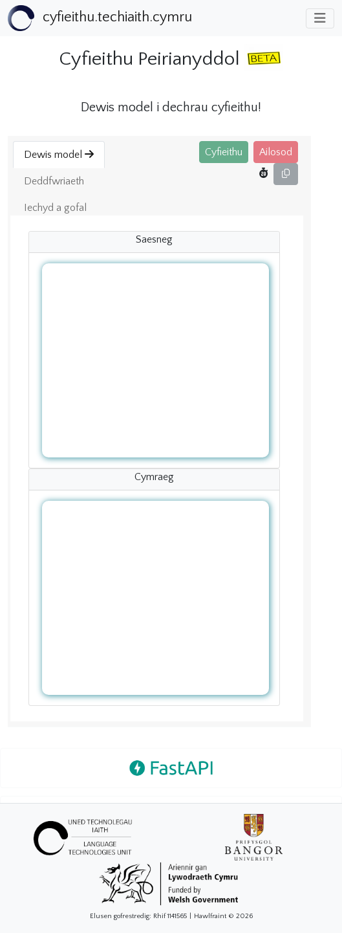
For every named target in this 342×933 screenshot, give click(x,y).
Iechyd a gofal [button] (55, 208)
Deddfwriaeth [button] (54, 181)
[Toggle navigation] (320, 18)
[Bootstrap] (100, 18)
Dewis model (59, 154)
